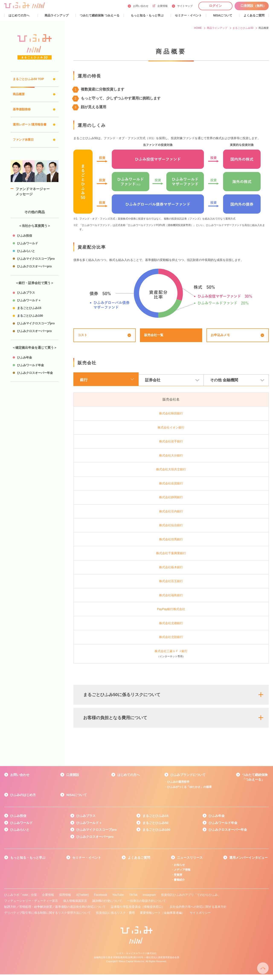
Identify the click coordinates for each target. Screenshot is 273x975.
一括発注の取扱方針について (146, 901)
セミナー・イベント (86, 858)
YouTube (118, 895)
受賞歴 (178, 875)
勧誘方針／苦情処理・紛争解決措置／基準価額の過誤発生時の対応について (55, 907)
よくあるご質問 (139, 858)
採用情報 (65, 895)
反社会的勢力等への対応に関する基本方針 (198, 907)
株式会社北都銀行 (171, 623)
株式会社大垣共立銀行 (171, 470)
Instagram (149, 895)
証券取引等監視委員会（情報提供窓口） (138, 907)
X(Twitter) (82, 895)
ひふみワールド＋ (89, 823)
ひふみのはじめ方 (23, 795)
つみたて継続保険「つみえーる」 (255, 778)
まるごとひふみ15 (155, 816)
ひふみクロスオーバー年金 (228, 830)
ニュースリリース (190, 858)
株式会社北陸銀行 (171, 638)
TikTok (133, 895)
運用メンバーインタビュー (248, 858)
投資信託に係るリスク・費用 (115, 913)
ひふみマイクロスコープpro (96, 830)
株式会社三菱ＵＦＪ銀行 (171, 651)
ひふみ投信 (18, 816)
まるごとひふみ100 (156, 830)
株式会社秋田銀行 (171, 414)
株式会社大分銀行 (171, 456)
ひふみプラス (86, 816)
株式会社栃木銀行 (171, 568)
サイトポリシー (200, 913)
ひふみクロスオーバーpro (94, 837)
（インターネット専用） (171, 657)
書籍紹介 (179, 880)
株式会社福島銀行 (171, 596)
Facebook (100, 895)
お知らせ (179, 865)
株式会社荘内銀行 (171, 512)
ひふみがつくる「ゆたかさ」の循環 (189, 787)
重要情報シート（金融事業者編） (162, 913)
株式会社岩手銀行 (171, 442)
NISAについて (76, 795)
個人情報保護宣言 (75, 901)
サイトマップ (185, 5)
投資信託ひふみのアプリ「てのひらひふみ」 (191, 895)
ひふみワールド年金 (223, 823)
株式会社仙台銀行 (171, 526)
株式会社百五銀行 (171, 582)
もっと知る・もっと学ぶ (27, 858)
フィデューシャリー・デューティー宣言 (31, 901)
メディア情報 (182, 870)
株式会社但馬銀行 (171, 540)
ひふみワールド (21, 823)
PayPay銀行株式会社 (171, 610)
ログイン (215, 5)
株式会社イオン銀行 (171, 428)
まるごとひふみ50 (155, 823)
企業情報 (160, 5)
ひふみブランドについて (188, 775)
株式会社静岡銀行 (171, 498)
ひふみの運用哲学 (178, 782)
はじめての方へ (128, 775)
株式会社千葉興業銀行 (171, 554)
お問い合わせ (140, 5)
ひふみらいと (19, 830)
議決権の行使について (107, 901)
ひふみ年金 (217, 816)
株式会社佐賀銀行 (171, 484)
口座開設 (72, 775)
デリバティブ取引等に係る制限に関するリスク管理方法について (47, 913)
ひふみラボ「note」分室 (20, 895)
